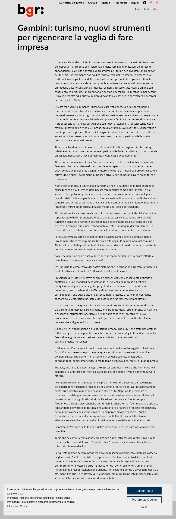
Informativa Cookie (17, 506)
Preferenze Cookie (144, 499)
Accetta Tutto (144, 491)
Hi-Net (154, 9)
